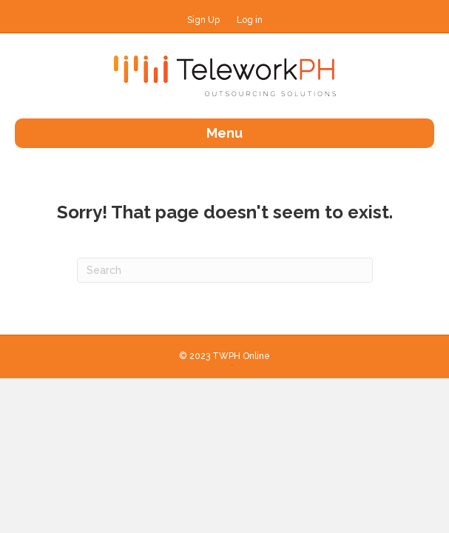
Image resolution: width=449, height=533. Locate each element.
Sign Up (203, 20)
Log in (250, 20)
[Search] (225, 270)
